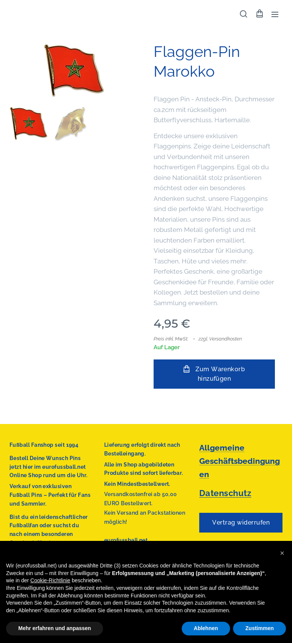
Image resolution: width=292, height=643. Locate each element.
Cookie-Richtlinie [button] (50, 580)
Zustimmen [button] (259, 628)
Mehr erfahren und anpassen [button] (54, 628)
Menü (274, 14)
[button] (243, 14)
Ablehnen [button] (206, 628)
